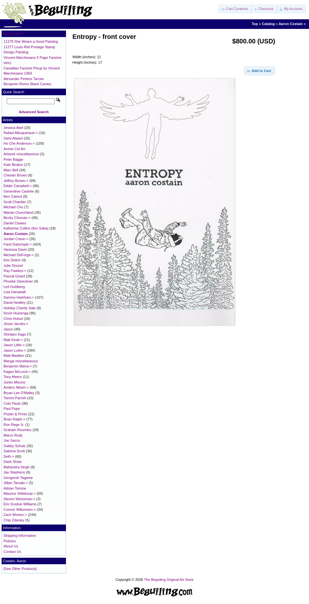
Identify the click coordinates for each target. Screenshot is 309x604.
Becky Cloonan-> (17, 218)
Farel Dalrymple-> (18, 244)
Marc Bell (11, 170)
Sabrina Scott (14, 451)
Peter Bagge (13, 159)
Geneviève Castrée (19, 191)
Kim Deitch (12, 260)
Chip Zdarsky (14, 520)
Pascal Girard (14, 276)
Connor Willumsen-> (20, 509)
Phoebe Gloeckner (18, 281)
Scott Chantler (15, 202)
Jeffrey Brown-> (16, 181)
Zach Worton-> (15, 515)
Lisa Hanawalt (15, 292)
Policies (10, 541)
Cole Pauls (12, 403)
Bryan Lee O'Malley (19, 393)
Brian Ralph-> (14, 419)
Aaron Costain (291, 24)
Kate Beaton (13, 165)
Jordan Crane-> (16, 239)
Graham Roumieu (18, 430)
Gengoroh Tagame (18, 478)
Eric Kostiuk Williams (20, 504)
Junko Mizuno (14, 382)
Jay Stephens (14, 472)
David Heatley (14, 302)
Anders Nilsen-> (16, 387)
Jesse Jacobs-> (16, 324)
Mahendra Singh (17, 467)
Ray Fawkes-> (15, 271)
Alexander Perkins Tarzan (24, 79)
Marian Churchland (18, 212)
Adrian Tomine (15, 488)
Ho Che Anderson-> (19, 143)
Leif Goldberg (14, 287)
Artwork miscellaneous (21, 154)
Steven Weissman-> (19, 499)
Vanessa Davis (15, 249)
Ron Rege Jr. (14, 425)
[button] (235, 9)
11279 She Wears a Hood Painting (31, 41)
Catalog (268, 24)
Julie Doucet (13, 265)
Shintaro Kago (15, 334)
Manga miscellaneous (21, 361)
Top (255, 24)
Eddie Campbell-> (18, 186)
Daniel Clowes (15, 223)
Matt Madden (14, 355)
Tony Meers (13, 377)
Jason (8, 329)
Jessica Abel (13, 128)
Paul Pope (12, 408)
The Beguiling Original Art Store (168, 579)
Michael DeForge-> (19, 255)
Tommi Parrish (15, 398)
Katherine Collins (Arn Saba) (26, 228)
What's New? (13, 34)
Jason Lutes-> (15, 350)
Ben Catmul (13, 196)
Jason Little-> (14, 345)
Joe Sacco (12, 440)
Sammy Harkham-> (19, 297)
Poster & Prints (15, 414)
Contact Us (12, 552)
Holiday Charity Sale (20, 308)
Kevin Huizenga (16, 313)
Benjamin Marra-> (18, 366)
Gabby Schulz (14, 446)
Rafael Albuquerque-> (21, 133)
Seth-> (9, 456)
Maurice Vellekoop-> (20, 493)
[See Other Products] (20, 569)
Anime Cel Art (14, 149)
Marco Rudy (13, 435)
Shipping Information (20, 535)
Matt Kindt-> (13, 340)
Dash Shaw (13, 462)
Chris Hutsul (13, 318)
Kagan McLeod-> (17, 372)
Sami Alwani (13, 138)
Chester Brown (15, 175)
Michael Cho (13, 207)
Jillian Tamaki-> (16, 483)
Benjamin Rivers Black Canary (28, 84)
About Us (11, 546)
